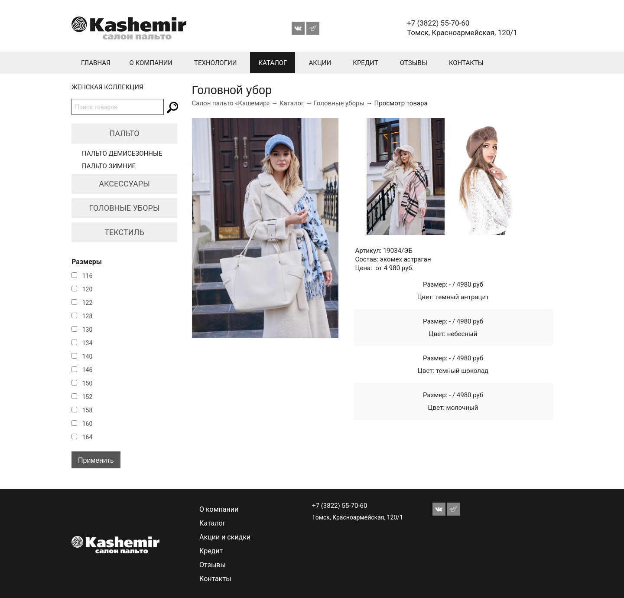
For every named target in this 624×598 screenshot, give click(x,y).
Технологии (215, 63)
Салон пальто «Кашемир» (231, 103)
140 (87, 356)
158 (87, 410)
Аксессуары (124, 183)
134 (87, 343)
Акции (320, 63)
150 (87, 383)
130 (87, 329)
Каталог (272, 63)
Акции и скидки (224, 537)
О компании (151, 63)
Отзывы (413, 63)
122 (87, 302)
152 (87, 396)
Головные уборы (124, 207)
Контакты (466, 63)
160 (87, 423)
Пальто (124, 133)
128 (87, 316)
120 (87, 289)
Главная (95, 63)
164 (87, 437)
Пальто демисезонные (122, 153)
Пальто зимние (109, 166)
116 (87, 275)
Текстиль (124, 232)
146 (87, 369)
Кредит (365, 63)
